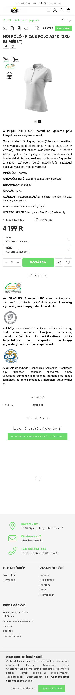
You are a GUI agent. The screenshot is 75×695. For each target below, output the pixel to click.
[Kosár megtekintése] (68, 10)
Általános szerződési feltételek (16, 614)
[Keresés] (61, 10)
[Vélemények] (26, 28)
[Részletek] (12, 28)
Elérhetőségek (12, 635)
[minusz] (6, 263)
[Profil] (55, 10)
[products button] (48, 10)
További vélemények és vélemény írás (37, 436)
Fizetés (7, 625)
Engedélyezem (52, 688)
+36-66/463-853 (26, 2)
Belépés (45, 574)
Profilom (45, 584)
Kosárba (63, 28)
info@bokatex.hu (49, 2)
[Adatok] (19, 28)
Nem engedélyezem (23, 688)
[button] (59, 262)
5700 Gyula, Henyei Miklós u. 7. (42, 528)
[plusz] (18, 263)
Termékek (9, 579)
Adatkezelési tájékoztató (18, 620)
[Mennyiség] (12, 263)
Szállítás (8, 630)
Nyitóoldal (9, 574)
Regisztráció (47, 579)
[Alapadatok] (5, 28)
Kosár (43, 589)
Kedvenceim (47, 594)
